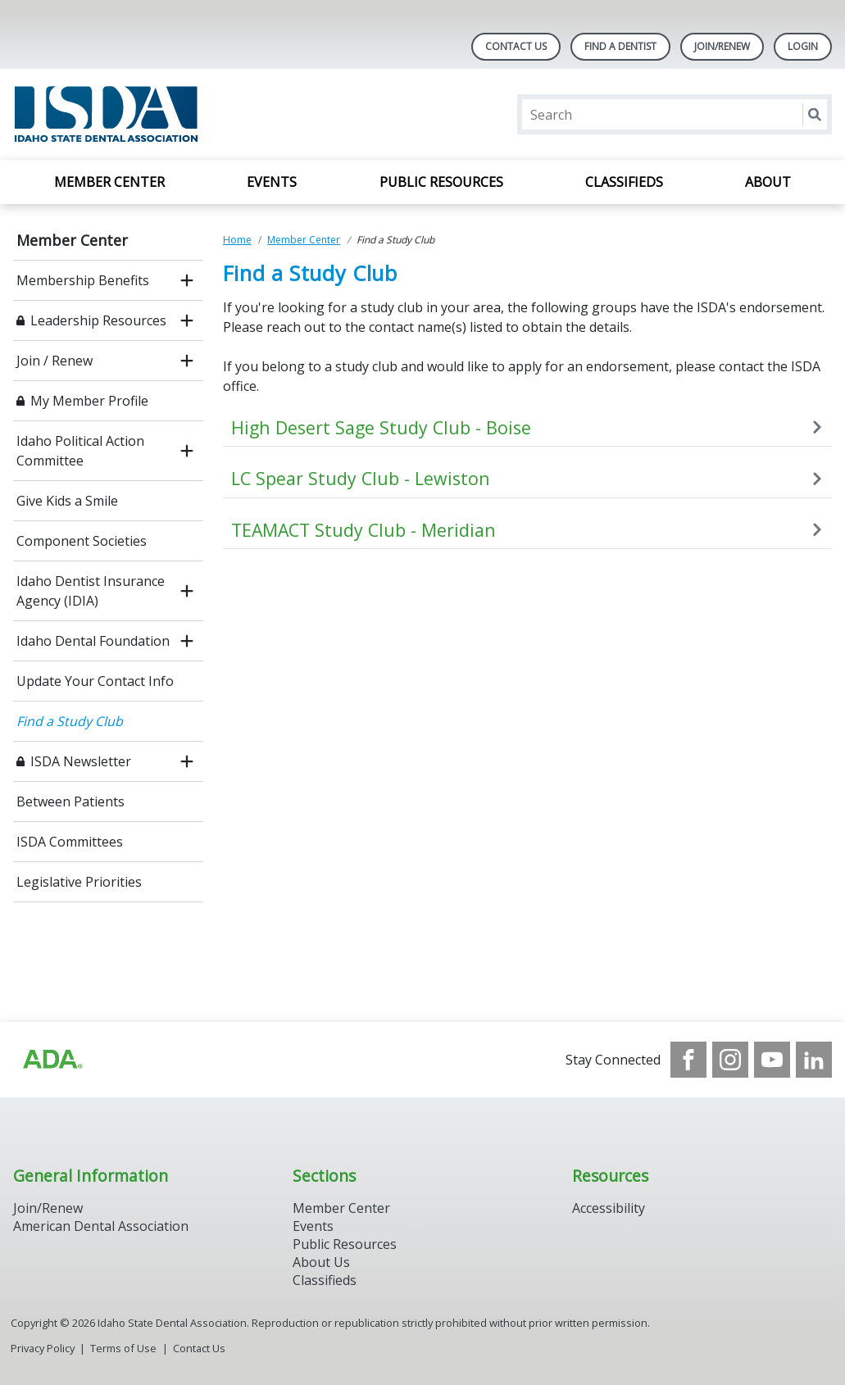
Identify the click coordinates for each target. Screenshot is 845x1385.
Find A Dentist (620, 46)
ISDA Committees (69, 842)
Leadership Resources (98, 320)
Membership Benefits (82, 280)
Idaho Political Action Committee (80, 451)
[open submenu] (187, 280)
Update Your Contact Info (95, 681)
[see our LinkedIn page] (814, 1060)
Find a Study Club (69, 721)
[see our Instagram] (730, 1060)
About (768, 182)
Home (237, 240)
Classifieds (624, 182)
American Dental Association (101, 1226)
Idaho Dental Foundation (93, 641)
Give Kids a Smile (67, 501)
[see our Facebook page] (688, 1060)
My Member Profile (89, 401)
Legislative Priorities (79, 882)
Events (272, 182)
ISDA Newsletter (80, 761)
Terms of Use (123, 1348)
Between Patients (70, 801)
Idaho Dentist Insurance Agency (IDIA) (90, 591)
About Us (321, 1262)
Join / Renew (54, 361)
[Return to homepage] (225, 114)
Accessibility (608, 1208)
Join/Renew (722, 46)
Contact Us (516, 46)
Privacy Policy (43, 1348)
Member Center (109, 182)
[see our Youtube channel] (772, 1060)
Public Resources (441, 182)
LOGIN (803, 46)
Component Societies (81, 541)
